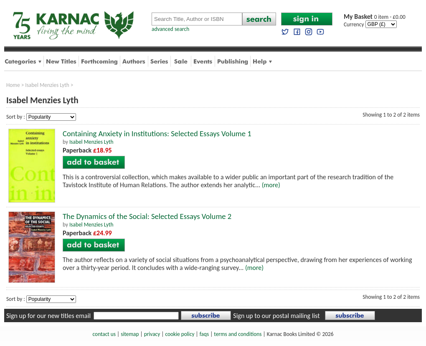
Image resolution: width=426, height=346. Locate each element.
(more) (271, 185)
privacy (152, 334)
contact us (104, 334)
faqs (204, 334)
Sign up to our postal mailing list (276, 316)
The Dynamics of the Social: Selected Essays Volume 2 (147, 216)
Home (13, 85)
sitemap (130, 334)
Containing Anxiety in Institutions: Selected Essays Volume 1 (157, 133)
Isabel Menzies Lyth (47, 85)
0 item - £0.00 (375, 16)
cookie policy (179, 334)
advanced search (170, 29)
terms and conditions (237, 334)
